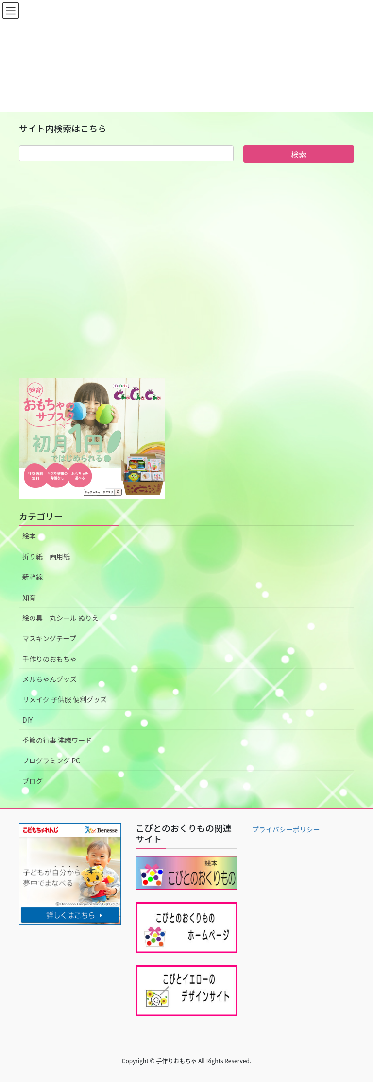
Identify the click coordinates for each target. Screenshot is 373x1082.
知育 (29, 597)
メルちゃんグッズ (49, 679)
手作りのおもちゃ (49, 658)
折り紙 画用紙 (46, 556)
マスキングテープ (49, 638)
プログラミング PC (51, 760)
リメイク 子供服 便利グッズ (64, 699)
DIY (27, 720)
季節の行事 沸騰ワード (57, 740)
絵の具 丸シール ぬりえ (60, 618)
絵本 (29, 536)
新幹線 (32, 576)
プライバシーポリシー (286, 829)
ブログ (32, 781)
